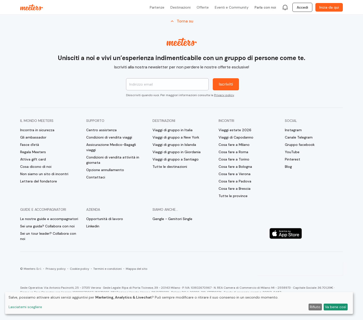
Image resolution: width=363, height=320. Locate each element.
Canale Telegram (299, 137)
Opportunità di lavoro (104, 219)
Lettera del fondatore (38, 181)
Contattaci (95, 177)
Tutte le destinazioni (170, 166)
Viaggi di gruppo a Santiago (176, 159)
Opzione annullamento (105, 170)
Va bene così (335, 307)
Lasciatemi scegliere (25, 307)
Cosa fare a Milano (234, 144)
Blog (288, 166)
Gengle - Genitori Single (172, 219)
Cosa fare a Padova (235, 181)
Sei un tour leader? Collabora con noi (48, 236)
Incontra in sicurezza (37, 130)
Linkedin (92, 226)
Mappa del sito (136, 269)
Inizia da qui (329, 7)
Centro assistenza (101, 130)
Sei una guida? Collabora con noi (47, 226)
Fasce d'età (29, 144)
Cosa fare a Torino (234, 159)
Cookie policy (79, 269)
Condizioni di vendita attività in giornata (112, 160)
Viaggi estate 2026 (235, 130)
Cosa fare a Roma (233, 152)
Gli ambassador (33, 137)
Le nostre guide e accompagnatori (49, 219)
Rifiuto (315, 307)
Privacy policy (224, 95)
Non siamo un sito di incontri (44, 174)
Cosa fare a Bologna (235, 166)
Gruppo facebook (300, 144)
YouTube (292, 152)
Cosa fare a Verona (235, 174)
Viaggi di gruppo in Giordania (177, 152)
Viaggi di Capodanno (236, 137)
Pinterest (292, 159)
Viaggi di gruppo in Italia (173, 130)
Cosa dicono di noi (35, 166)
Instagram (293, 130)
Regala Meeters (33, 152)
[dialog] (179, 303)
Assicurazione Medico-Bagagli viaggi (111, 147)
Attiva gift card (33, 159)
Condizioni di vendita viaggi (109, 137)
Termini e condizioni (107, 269)
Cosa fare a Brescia (235, 188)
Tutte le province (233, 196)
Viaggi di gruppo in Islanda (174, 144)
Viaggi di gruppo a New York (176, 137)
